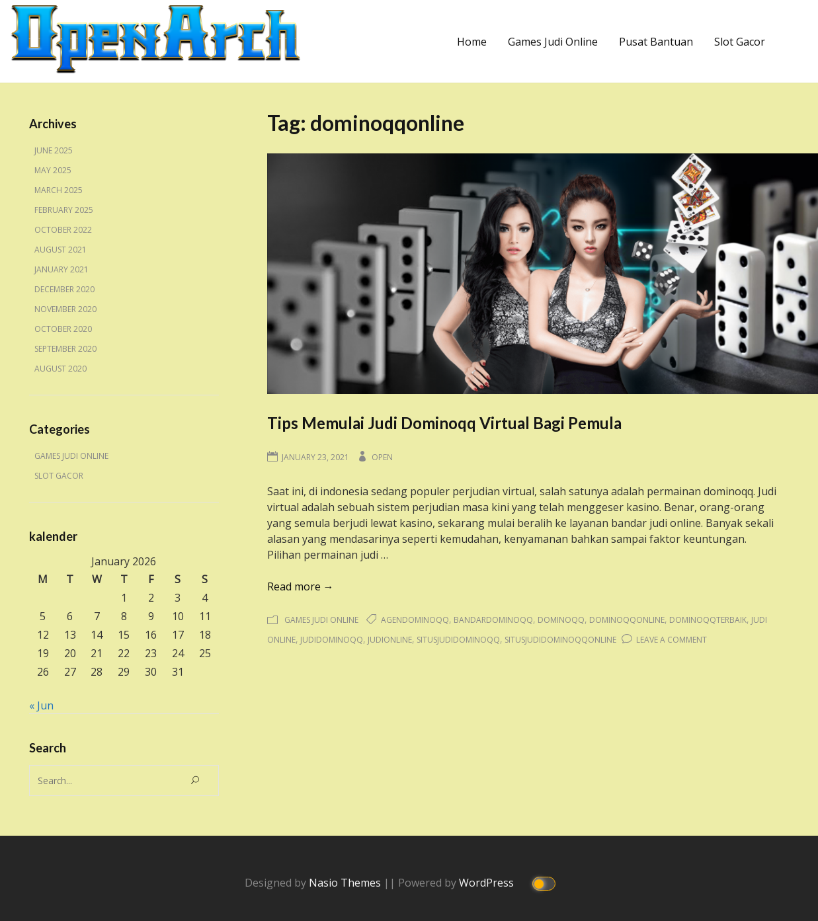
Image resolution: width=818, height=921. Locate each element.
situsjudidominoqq (458, 639)
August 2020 (60, 368)
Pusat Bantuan (656, 41)
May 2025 (52, 170)
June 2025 (53, 150)
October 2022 (63, 229)
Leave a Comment (671, 639)
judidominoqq (331, 639)
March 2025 (58, 190)
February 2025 (63, 210)
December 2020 (64, 289)
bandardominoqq (493, 619)
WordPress (487, 882)
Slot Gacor (739, 41)
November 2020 (65, 309)
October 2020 (63, 329)
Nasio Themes (346, 882)
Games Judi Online (553, 41)
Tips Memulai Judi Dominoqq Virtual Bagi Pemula (444, 422)
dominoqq (561, 619)
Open (382, 457)
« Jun (41, 705)
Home (472, 41)
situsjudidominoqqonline (560, 639)
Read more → (300, 586)
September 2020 (65, 348)
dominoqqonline (627, 619)
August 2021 (60, 249)
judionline (390, 639)
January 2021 (61, 269)
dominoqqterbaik (708, 619)
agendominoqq (415, 619)
